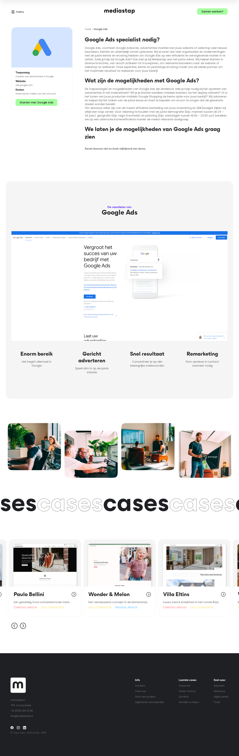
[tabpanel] (120, 578)
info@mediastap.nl (22, 716)
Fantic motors (187, 691)
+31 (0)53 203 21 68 (22, 710)
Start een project (145, 696)
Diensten (219, 685)
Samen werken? (212, 11)
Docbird (183, 696)
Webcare (219, 691)
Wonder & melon (189, 702)
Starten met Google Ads (36, 102)
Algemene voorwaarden (149, 702)
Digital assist (221, 696)
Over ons (140, 691)
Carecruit (184, 685)
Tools (88, 29)
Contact (140, 685)
